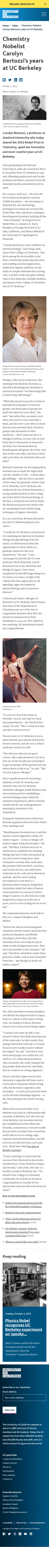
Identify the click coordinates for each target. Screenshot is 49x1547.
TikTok (20, 1534)
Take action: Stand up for (22, 4)
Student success (10, 1463)
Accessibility (8, 1523)
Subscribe (9, 1410)
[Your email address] (24, 1397)
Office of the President (13, 1500)
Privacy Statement (37, 1523)
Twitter (9, 1534)
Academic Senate (10, 1504)
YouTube (25, 1534)
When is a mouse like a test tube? (22, 1242)
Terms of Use (21, 1523)
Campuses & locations (12, 1459)
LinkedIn (31, 1534)
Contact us (7, 1479)
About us (7, 1467)
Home (6, 25)
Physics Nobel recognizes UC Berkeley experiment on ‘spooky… (23, 1327)
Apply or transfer (10, 1496)
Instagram (14, 1534)
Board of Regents (10, 1508)
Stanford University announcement (23, 1213)
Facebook (4, 1534)
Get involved (8, 1471)
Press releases (9, 1475)
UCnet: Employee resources (15, 1512)
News (15, 25)
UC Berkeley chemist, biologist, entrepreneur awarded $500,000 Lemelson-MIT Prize (22, 1232)
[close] (45, 4)
